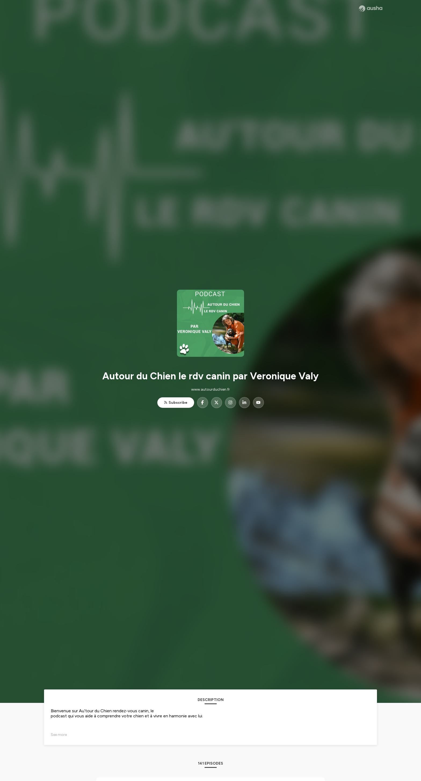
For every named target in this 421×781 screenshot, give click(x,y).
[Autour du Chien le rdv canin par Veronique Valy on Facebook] (202, 402)
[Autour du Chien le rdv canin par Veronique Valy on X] (216, 402)
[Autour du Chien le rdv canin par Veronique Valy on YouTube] (258, 402)
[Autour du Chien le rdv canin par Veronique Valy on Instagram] (230, 402)
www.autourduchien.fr (210, 389)
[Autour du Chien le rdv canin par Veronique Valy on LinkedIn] (244, 402)
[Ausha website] (370, 8)
